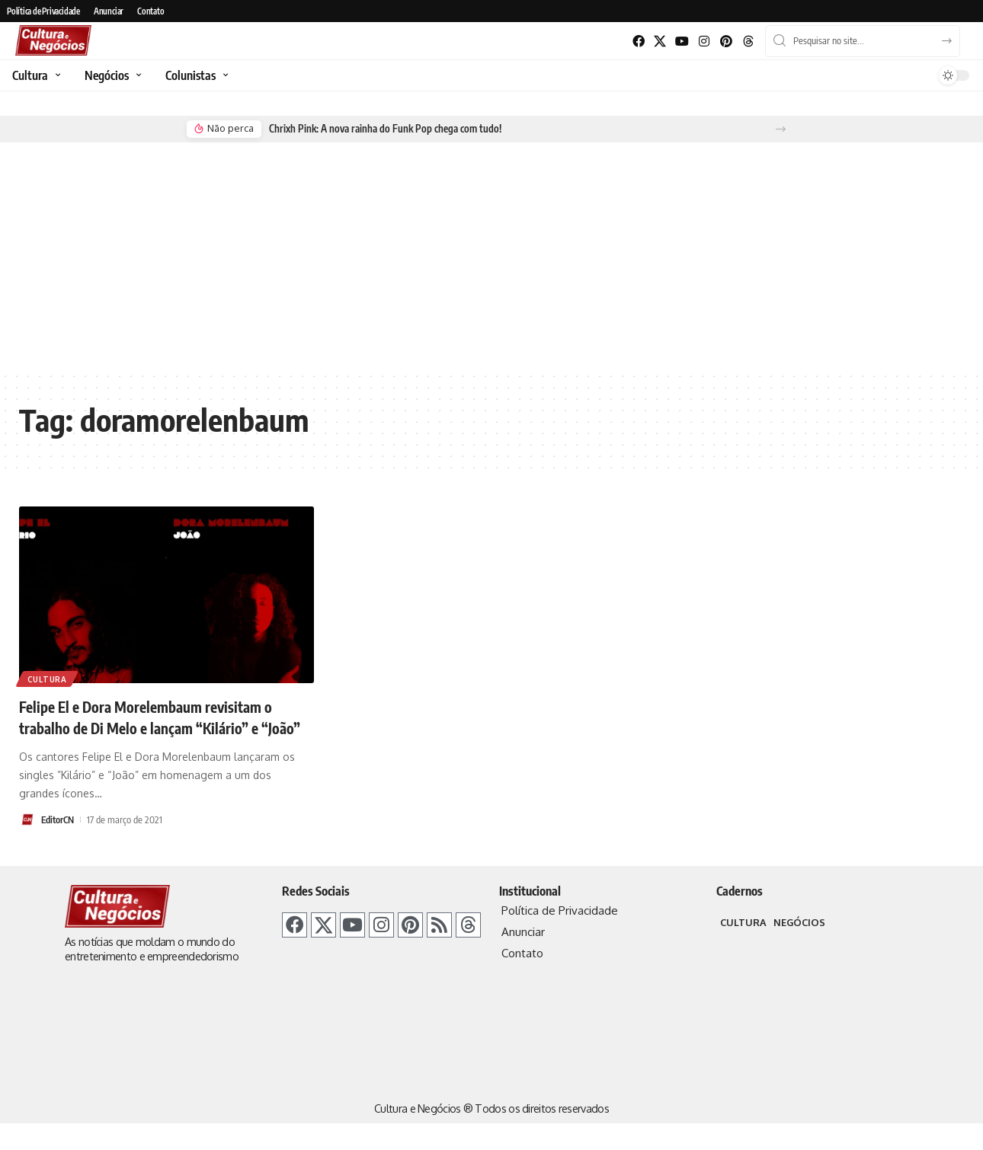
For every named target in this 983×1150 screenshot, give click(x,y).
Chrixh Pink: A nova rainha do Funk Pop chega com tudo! (381, 129)
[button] (781, 129)
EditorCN (59, 841)
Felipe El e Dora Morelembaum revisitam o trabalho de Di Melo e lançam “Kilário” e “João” (165, 727)
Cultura (48, 677)
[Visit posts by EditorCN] (27, 840)
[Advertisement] (491, 256)
